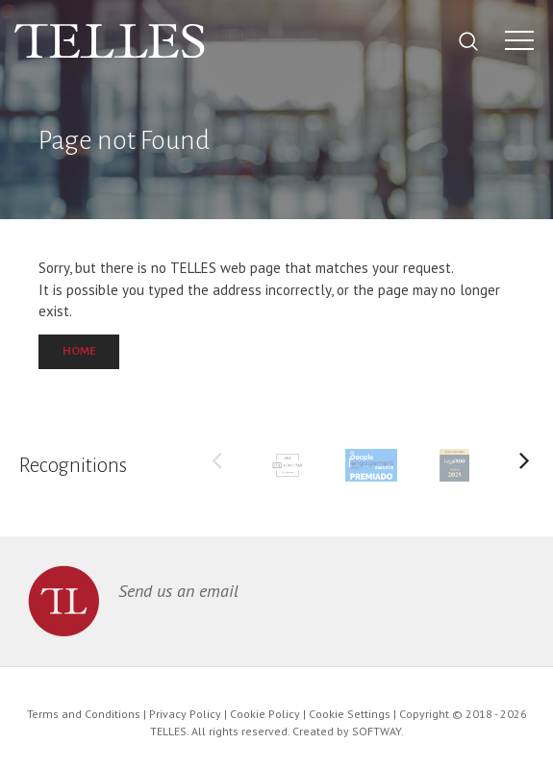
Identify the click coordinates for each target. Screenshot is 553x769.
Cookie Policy (265, 714)
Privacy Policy (185, 714)
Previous (216, 465)
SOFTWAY (376, 731)
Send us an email (178, 591)
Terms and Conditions (83, 714)
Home (79, 351)
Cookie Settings (349, 714)
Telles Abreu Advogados (109, 41)
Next (524, 465)
